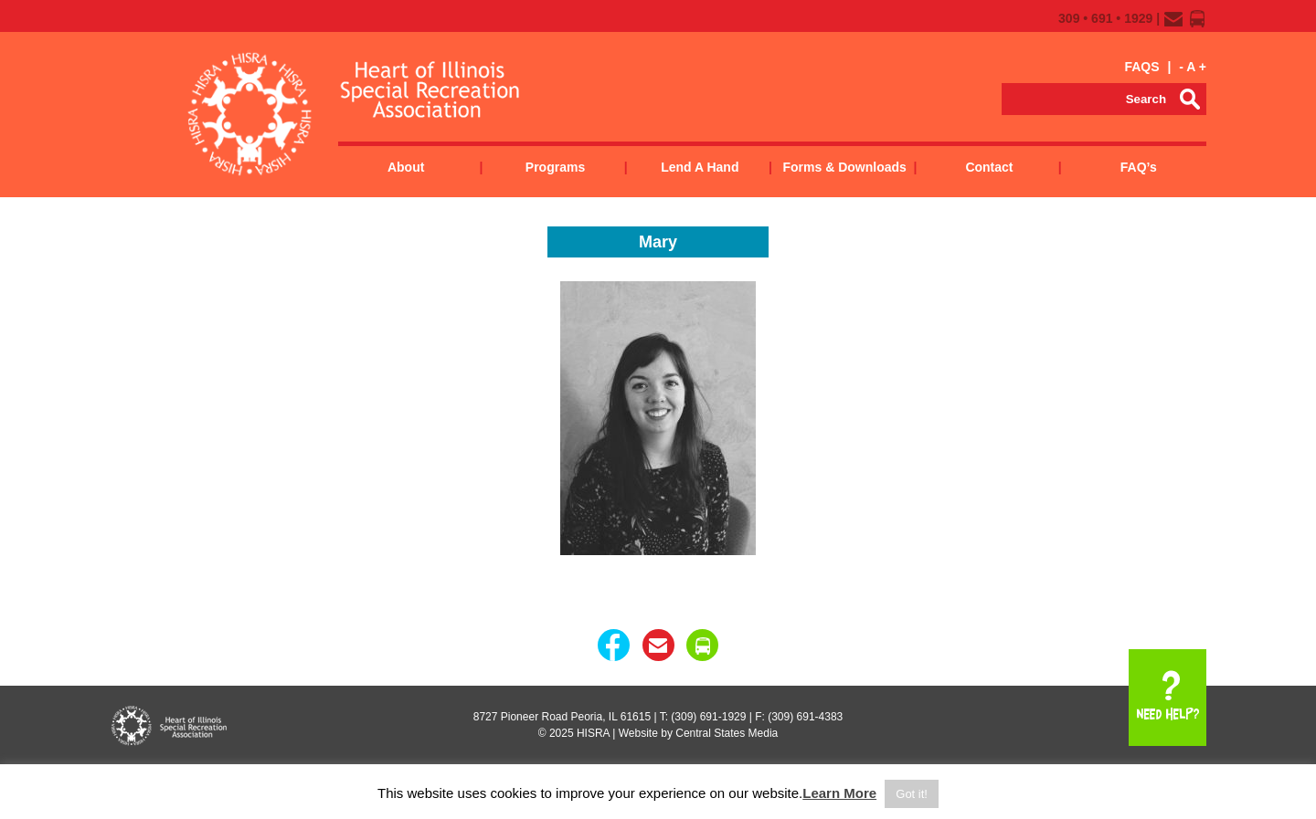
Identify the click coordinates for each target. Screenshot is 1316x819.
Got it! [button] (912, 794)
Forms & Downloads (844, 167)
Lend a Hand (699, 167)
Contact (989, 167)
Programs (555, 167)
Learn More (839, 793)
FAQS (1141, 66)
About (405, 167)
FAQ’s (1138, 167)
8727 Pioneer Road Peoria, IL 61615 (562, 716)
